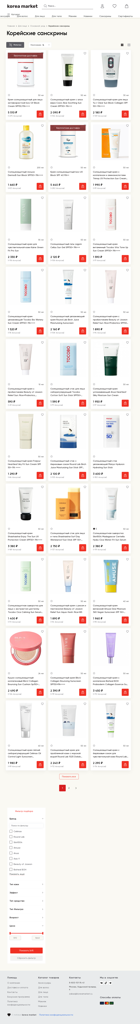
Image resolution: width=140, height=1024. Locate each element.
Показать (24, 951)
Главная (11, 26)
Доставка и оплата (17, 987)
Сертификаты (125, 16)
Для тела (57, 16)
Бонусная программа (18, 996)
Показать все (69, 777)
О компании (13, 983)
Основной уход (37, 26)
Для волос (22, 16)
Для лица (40, 16)
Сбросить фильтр (26, 958)
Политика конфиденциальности (56, 1014)
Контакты (12, 992)
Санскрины (105, 16)
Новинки (88, 16)
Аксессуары (44, 983)
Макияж (73, 16)
